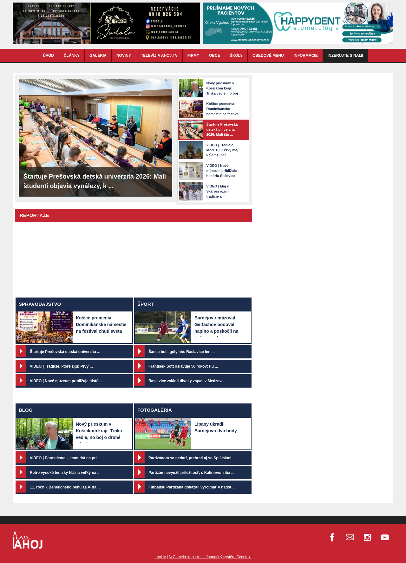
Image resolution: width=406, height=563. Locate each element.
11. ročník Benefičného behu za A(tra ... (65, 487)
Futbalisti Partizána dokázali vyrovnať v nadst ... (192, 487)
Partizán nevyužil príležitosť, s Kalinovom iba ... (191, 472)
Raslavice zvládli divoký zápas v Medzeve (186, 381)
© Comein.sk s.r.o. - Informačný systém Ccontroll (210, 557)
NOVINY (123, 55)
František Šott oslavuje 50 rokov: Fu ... (183, 366)
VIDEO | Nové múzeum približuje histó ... (66, 381)
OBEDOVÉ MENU (268, 55)
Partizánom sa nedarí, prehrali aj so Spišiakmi (189, 458)
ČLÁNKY (72, 55)
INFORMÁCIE (306, 55)
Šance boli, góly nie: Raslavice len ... (181, 352)
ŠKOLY (236, 55)
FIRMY (193, 55)
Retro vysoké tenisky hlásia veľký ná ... (65, 472)
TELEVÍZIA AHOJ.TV (159, 55)
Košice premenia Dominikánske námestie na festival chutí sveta (101, 324)
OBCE (214, 55)
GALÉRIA (98, 55)
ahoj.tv (160, 557)
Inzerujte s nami (345, 55)
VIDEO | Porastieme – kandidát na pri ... (65, 458)
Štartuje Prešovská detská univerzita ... (65, 352)
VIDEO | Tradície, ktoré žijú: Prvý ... (61, 366)
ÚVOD (48, 55)
